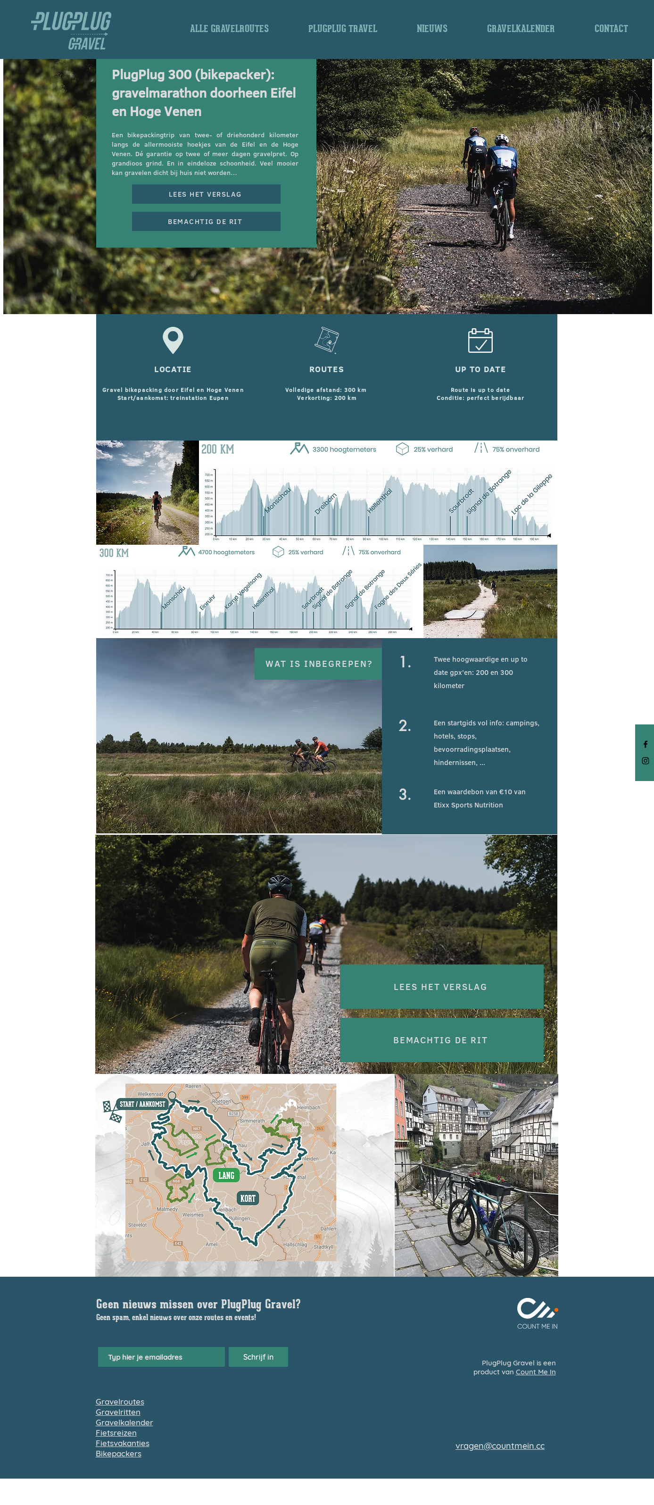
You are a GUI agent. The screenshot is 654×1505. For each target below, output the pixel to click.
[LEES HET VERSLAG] (206, 194)
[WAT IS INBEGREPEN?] (320, 664)
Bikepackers (118, 1453)
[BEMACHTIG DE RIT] (206, 221)
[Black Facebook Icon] (645, 744)
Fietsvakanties (122, 1443)
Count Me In (536, 1371)
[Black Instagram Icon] (645, 760)
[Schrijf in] (258, 1357)
